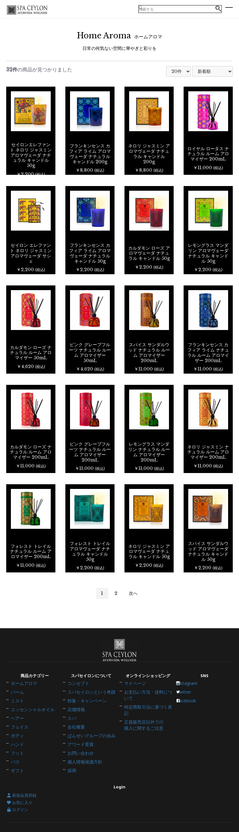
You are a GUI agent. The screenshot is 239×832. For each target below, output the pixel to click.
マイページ (134, 691)
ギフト (17, 757)
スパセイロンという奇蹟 (90, 698)
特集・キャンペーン (86, 704)
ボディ (17, 731)
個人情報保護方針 (84, 750)
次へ (133, 593)
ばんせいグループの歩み (90, 731)
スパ (72, 717)
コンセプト (78, 691)
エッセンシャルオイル (31, 711)
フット (17, 744)
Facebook (188, 704)
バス (15, 750)
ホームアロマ (23, 691)
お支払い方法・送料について (148, 700)
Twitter (186, 698)
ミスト (17, 704)
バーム (17, 698)
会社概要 (76, 724)
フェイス (19, 724)
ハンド (17, 737)
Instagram (189, 691)
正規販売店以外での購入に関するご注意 (142, 717)
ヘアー (17, 717)
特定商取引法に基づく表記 (148, 708)
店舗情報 (76, 711)
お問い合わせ (80, 744)
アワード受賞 (80, 737)
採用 (72, 757)
